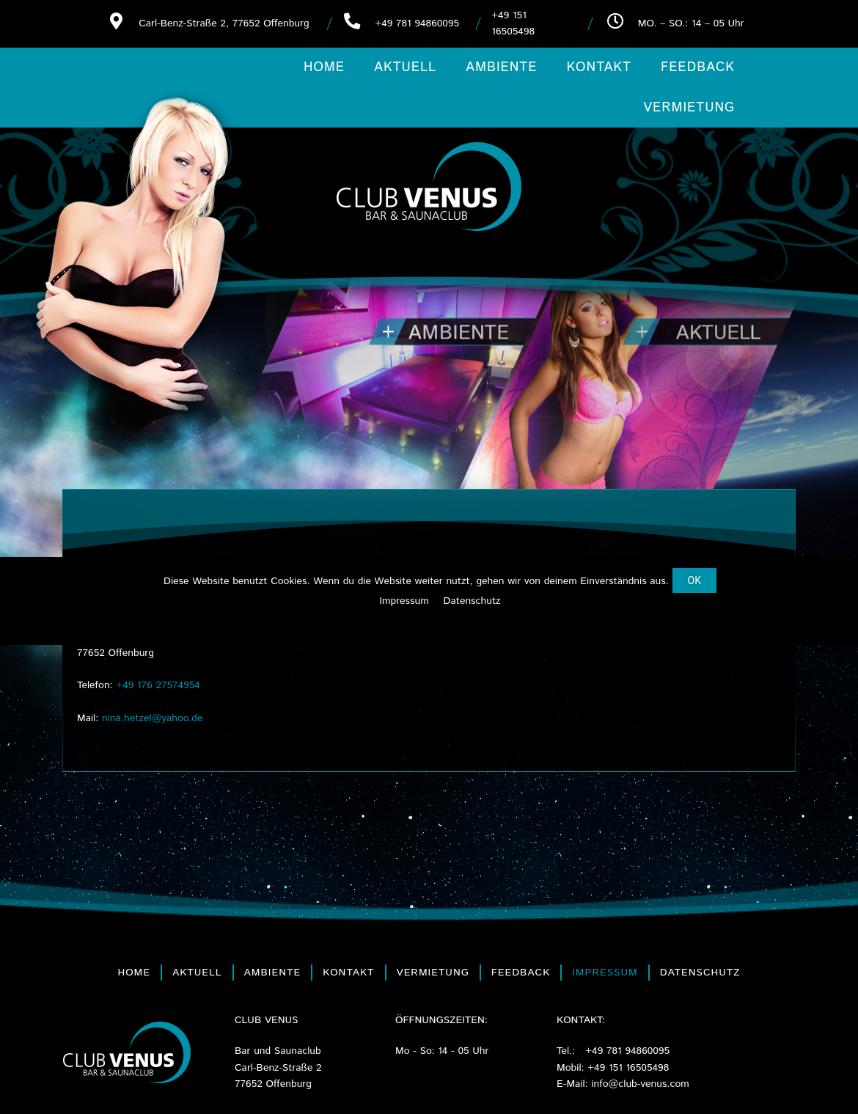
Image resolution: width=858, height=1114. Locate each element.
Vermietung (689, 107)
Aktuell (405, 67)
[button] (694, 580)
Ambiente (501, 67)
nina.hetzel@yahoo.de (152, 718)
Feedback (698, 67)
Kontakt (598, 67)
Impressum (604, 972)
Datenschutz (700, 972)
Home (324, 67)
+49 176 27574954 (158, 685)
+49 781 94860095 (417, 23)
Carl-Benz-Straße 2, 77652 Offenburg (224, 23)
